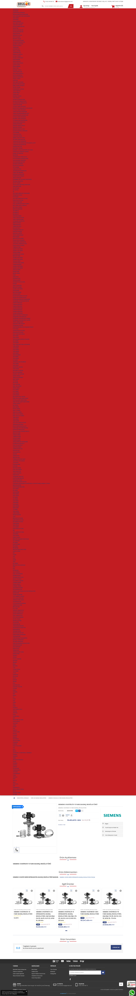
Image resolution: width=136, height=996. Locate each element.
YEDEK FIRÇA (16, 92)
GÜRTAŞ (15, 713)
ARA (71, 6)
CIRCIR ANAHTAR (17, 72)
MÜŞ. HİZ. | (104, 1)
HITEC (14, 714)
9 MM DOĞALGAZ (17, 304)
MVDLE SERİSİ (16, 409)
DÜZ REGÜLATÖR (17, 589)
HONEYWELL (16, 716)
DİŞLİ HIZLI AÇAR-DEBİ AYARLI (20, 398)
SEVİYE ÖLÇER (16, 87)
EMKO (14, 690)
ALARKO (15, 655)
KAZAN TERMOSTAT (18, 612)
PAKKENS (15, 742)
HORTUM (15, 80)
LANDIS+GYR (16, 732)
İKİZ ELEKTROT (16, 228)
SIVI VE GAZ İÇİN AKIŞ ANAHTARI (21, 184)
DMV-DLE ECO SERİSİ (18, 416)
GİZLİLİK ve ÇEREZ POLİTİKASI (116, 989)
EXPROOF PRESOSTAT (19, 429)
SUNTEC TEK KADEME (18, 374)
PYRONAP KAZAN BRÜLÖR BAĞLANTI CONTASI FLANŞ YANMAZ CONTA (31, 483)
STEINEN (15, 763)
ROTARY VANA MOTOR (19, 139)
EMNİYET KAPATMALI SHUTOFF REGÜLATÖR (24, 591)
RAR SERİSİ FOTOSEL (18, 528)
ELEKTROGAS (16, 685)
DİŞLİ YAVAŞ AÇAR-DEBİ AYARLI (21, 402)
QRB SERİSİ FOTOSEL (18, 520)
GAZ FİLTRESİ (16, 572)
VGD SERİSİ (16, 346)
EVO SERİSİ (16, 389)
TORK (14, 775)
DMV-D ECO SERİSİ (18, 414)
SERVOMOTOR (17, 471)
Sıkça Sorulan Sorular (18, 975)
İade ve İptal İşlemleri (18, 973)
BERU (14, 664)
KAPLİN (15, 283)
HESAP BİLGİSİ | (93, 1)
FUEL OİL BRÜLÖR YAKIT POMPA (21, 204)
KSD (14, 728)
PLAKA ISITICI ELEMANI (18, 240)
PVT (14, 747)
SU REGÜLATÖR (17, 601)
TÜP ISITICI (15, 462)
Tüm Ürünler (53, 969)
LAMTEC (15, 730)
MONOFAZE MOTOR (18, 633)
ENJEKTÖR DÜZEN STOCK (19, 297)
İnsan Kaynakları (36, 978)
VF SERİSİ (15, 360)
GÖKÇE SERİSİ (16, 252)
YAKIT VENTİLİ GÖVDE (18, 217)
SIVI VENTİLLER (16, 647)
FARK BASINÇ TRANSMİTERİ (20, 638)
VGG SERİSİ (16, 351)
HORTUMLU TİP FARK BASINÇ (20, 428)
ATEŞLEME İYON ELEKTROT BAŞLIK (21, 318)
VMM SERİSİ (16, 421)
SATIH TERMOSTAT (18, 614)
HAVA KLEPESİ (16, 452)
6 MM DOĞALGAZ (17, 306)
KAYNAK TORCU (17, 70)
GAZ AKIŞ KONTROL (18, 73)
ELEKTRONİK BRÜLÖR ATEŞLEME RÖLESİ (23, 327)
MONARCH (16, 739)
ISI (13, 191)
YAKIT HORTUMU (17, 285)
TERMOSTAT (16, 455)
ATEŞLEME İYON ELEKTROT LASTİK (21, 320)
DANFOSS (15, 674)
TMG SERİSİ (16, 511)
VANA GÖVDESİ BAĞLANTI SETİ (21, 113)
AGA (14, 558)
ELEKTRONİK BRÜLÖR (18, 478)
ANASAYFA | (86, 1)
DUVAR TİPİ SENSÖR (18, 165)
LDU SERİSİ (15, 341)
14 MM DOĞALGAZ (18, 313)
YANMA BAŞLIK (17, 440)
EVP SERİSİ (15, 391)
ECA (14, 683)
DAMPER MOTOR (17, 146)
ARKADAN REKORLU (18, 424)
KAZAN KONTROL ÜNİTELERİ (20, 131)
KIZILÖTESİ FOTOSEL (18, 200)
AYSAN (15, 657)
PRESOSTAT (16, 475)
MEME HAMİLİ (16, 273)
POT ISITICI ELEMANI (18, 617)
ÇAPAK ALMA (16, 65)
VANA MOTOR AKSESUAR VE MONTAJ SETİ (24, 143)
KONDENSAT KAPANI (18, 89)
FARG (14, 702)
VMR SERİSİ (16, 417)
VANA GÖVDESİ (17, 473)
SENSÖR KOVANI (17, 645)
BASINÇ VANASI (17, 96)
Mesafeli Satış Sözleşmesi (19, 969)
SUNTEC (15, 765)
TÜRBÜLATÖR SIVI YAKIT (19, 459)
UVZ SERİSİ (16, 527)
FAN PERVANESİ (17, 447)
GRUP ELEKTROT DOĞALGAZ (20, 315)
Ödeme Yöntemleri (18, 971)
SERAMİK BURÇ (17, 631)
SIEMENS (15, 756)
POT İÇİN (15, 608)
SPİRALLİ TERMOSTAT (18, 610)
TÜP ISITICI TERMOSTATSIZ (20, 244)
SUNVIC (15, 766)
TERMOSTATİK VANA (18, 600)
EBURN (14, 681)
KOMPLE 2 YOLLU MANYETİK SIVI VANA (23, 150)
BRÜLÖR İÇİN (16, 607)
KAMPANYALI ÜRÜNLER (19, 12)
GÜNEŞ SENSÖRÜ (17, 124)
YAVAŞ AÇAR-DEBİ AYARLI (20, 400)
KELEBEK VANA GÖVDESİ (19, 118)
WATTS (15, 780)
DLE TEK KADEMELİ (17, 372)
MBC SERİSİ (16, 379)
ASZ (14, 556)
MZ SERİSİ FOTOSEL (18, 521)
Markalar (52, 971)
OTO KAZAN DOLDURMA (19, 603)
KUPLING (15, 466)
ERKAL (14, 695)
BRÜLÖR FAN (16, 457)
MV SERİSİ (15, 405)
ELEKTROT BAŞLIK (17, 231)
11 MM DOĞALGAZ (17, 310)
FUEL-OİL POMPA (17, 469)
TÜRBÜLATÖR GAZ (18, 449)
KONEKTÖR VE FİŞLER (18, 176)
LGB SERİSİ (15, 502)
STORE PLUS (63, 993)
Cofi (14, 667)
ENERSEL (15, 692)
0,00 (117, 7)
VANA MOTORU (17, 134)
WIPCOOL (15, 784)
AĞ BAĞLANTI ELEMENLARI (19, 171)
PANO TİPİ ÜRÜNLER (18, 172)
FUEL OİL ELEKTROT (18, 445)
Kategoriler (53, 973)
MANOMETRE (16, 629)
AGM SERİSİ (16, 523)
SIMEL (14, 758)
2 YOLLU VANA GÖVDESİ (19, 110)
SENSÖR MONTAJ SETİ (19, 129)
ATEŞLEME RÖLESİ (17, 195)
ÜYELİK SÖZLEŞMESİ (105, 989)
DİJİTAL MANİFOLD (17, 75)
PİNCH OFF (16, 68)
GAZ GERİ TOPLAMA (18, 82)
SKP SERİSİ (15, 336)
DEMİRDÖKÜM (16, 575)
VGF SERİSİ (16, 348)
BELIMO (15, 662)
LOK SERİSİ (15, 501)
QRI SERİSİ (15, 534)
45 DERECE (16, 211)
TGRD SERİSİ (16, 513)
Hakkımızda (35, 971)
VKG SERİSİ (16, 358)
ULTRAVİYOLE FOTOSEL (19, 330)
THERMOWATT (17, 770)
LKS (14, 553)
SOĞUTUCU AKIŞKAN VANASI (21, 151)
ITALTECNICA (16, 721)
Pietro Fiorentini (17, 746)
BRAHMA (15, 666)
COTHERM (15, 671)
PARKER (15, 744)
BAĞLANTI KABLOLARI (18, 174)
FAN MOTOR (16, 450)
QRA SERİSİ (16, 525)
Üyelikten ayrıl (72, 975)
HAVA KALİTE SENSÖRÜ (19, 122)
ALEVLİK (15, 454)
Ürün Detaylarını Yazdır (109, 835)
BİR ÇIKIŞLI (15, 548)
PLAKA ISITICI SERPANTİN (19, 242)
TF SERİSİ (15, 509)
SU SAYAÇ (15, 190)
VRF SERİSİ (15, 19)
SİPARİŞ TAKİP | (111, 1)
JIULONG (15, 723)
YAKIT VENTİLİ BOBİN (18, 219)
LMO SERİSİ (16, 495)
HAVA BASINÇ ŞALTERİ (19, 162)
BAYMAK (15, 660)
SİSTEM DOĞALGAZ (18, 760)
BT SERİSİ (15, 490)
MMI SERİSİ (16, 508)
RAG (14, 749)
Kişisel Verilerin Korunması (38, 973)
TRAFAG (15, 777)
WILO (14, 782)
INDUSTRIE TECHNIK (18, 720)
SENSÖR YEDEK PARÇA (19, 125)
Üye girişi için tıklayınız (89, 7)
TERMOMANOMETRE (18, 626)
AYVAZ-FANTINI (17, 659)
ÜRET (14, 779)
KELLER (14, 726)
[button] (66, 930)
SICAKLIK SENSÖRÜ (18, 164)
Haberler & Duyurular (37, 975)
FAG (14, 700)
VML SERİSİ (16, 419)
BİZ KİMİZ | (99, 1)
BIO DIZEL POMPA (17, 207)
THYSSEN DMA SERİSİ (18, 254)
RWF (14, 567)
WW (14, 786)
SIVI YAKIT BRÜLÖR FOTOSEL (20, 198)
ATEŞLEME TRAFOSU (18, 476)
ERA (14, 693)
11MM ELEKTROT (17, 224)
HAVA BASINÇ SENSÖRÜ (19, 160)
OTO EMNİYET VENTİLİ (18, 596)
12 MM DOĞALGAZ (18, 311)
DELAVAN (15, 676)
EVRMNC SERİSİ (17, 586)
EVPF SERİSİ (16, 393)
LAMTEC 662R (16, 551)
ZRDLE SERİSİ (16, 388)
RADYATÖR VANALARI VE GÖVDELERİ (22, 108)
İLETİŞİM (121, 1)
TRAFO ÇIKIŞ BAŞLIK (18, 235)
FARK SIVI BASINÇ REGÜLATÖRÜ (21, 643)
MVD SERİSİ (16, 407)
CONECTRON (16, 669)
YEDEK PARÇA (16, 376)
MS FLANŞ (15, 383)
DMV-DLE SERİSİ (17, 386)
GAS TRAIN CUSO (17, 709)
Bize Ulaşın (34, 969)
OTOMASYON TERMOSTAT (20, 103)
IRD (14, 530)
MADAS (15, 737)
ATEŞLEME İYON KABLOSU (19, 316)
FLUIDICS (15, 707)
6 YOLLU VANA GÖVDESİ (19, 117)
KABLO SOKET (16, 537)
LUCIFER (15, 735)
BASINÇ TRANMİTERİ (18, 640)
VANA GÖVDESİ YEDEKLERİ (20, 111)
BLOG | (117, 1)
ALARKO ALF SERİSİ (18, 250)
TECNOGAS (16, 768)
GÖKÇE (15, 711)
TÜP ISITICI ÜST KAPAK (19, 461)
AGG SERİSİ (16, 535)
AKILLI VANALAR (17, 178)
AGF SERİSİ (16, 353)
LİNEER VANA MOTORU (19, 138)
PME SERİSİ (16, 494)
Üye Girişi (86, 6)
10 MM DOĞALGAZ (18, 308)
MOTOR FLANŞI (17, 468)
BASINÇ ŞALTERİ (17, 621)
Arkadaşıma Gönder (109, 831)
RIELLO (14, 751)
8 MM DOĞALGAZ (17, 303)
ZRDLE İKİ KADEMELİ (18, 377)
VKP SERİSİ (16, 363)
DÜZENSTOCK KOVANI (19, 282)
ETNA (14, 699)
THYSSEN (15, 772)
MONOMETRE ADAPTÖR (19, 627)
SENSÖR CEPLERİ (17, 127)
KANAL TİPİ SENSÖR (18, 153)
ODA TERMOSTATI (17, 615)
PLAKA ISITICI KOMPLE (18, 245)
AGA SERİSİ (16, 337)
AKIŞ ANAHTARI (17, 186)
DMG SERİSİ (16, 506)
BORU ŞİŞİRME (16, 66)
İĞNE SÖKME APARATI (18, 85)
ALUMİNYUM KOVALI (18, 577)
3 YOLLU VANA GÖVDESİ (19, 106)
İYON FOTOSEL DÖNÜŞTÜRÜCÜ (21, 431)
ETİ (13, 697)
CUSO (14, 673)
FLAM (14, 706)
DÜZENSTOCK (16, 278)
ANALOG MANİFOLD (18, 77)
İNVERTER (15, 155)
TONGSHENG (16, 773)
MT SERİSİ (15, 563)
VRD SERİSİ (16, 18)
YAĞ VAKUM (16, 98)
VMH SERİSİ (16, 369)
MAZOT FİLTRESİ (17, 579)
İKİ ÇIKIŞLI (15, 542)
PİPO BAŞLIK (16, 237)
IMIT (14, 718)
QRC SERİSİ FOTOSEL (18, 532)
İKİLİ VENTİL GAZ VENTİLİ (19, 396)
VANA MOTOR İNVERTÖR (19, 144)
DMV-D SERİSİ (16, 410)
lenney (15, 733)
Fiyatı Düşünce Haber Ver (110, 827)
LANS (14, 275)
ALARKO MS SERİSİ (18, 249)
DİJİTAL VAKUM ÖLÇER (19, 84)
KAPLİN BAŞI (16, 290)
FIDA (14, 704)
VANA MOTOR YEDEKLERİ (19, 141)
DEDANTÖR (16, 593)
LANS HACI (16, 277)
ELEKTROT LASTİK (17, 233)
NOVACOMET (16, 740)
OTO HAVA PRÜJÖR (18, 598)
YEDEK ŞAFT (16, 94)
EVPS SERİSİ (16, 395)
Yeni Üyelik (94, 6)
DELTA (14, 678)
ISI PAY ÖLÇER (16, 183)
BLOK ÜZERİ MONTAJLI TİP (19, 426)
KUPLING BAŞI (16, 464)
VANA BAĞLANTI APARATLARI (20, 115)
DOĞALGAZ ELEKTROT (19, 443)
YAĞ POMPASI (16, 91)
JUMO (14, 725)
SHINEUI (15, 754)
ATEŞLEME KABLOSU (18, 230)
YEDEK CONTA (16, 78)
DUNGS (15, 680)
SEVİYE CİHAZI (16, 619)
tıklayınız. (14, 994)
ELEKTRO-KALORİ (17, 687)
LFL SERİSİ (15, 497)
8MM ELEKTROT (17, 223)
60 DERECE (16, 212)
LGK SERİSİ (15, 504)
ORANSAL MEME (17, 216)
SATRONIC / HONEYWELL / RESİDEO (22, 753)
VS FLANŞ (15, 381)
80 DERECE (16, 214)
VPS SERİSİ (16, 343)
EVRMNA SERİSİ (17, 582)
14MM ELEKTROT (17, 226)
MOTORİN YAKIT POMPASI (20, 205)
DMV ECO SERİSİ (17, 412)
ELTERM (15, 688)
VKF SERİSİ (15, 356)
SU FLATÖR (16, 622)
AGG (14, 516)
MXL (14, 568)
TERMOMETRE (16, 624)
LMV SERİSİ (16, 488)
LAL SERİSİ (15, 499)
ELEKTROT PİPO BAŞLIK (19, 323)
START (14, 761)
